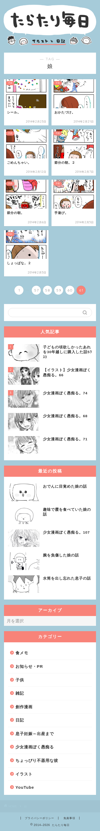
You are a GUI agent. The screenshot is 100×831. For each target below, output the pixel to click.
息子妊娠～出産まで (34, 733)
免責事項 (69, 818)
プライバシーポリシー (39, 818)
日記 (19, 720)
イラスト (24, 774)
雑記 (19, 693)
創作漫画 (24, 707)
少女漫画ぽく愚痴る (34, 747)
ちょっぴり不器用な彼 (36, 760)
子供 (19, 680)
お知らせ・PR (29, 666)
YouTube (24, 787)
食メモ (21, 653)
